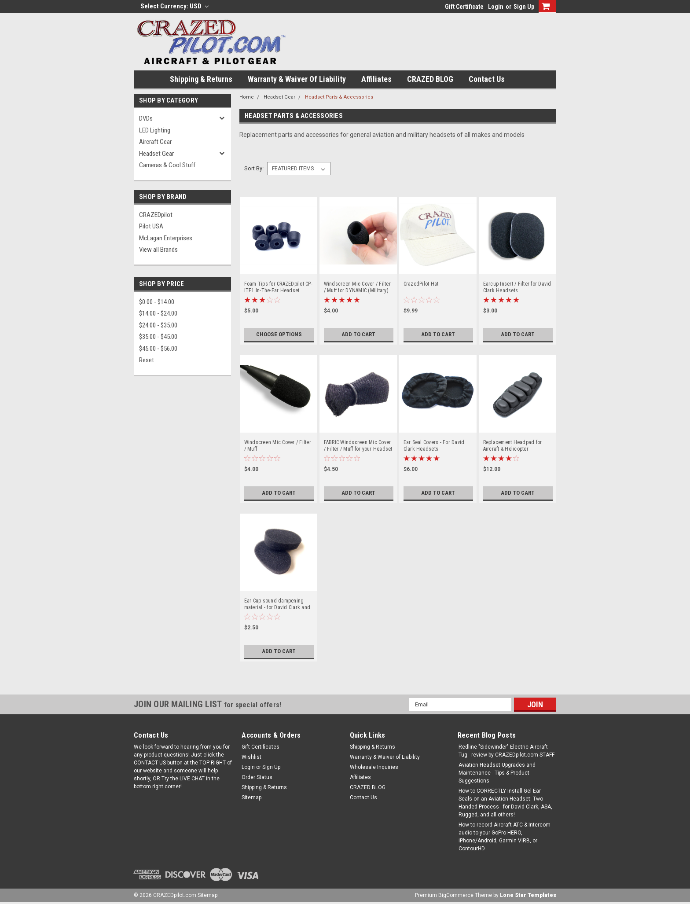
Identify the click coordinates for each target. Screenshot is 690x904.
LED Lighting (154, 130)
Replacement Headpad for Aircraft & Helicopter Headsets (512, 445)
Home (246, 97)
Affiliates (376, 79)
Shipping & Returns (201, 79)
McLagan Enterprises (165, 238)
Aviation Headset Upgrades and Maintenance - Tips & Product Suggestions (497, 773)
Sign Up (524, 6)
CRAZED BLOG (430, 79)
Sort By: (254, 168)
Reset (146, 360)
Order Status (257, 777)
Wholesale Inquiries (374, 767)
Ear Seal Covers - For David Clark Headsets (434, 445)
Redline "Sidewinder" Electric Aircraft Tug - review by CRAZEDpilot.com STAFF (506, 751)
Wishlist (251, 757)
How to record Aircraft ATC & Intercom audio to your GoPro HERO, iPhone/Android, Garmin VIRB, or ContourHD (505, 837)
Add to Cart (358, 334)
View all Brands (158, 250)
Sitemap (251, 797)
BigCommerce (455, 895)
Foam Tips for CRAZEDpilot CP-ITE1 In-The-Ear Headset (278, 287)
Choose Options (279, 334)
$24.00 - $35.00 (158, 325)
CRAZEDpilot (155, 215)
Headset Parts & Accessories (339, 97)
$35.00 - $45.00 (158, 337)
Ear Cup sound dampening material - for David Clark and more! (277, 604)
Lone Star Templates (528, 895)
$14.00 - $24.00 (158, 313)
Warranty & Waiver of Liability (297, 79)
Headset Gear (156, 154)
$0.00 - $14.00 (156, 302)
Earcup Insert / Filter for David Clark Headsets (517, 287)
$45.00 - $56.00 (158, 349)
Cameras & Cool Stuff (167, 165)
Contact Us (487, 79)
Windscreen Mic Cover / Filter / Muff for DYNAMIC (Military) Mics (357, 287)
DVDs (146, 118)
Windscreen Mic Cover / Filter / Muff (277, 445)
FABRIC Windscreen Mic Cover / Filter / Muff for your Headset (358, 445)
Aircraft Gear (155, 142)
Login (495, 6)
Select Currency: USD (174, 6)
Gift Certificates (260, 747)
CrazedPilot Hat (421, 284)
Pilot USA (151, 226)
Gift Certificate (464, 6)
